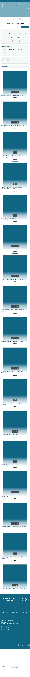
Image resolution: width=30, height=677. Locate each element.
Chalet (12, 37)
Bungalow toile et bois (23, 33)
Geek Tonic (12, 666)
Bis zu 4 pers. (11, 49)
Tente (21, 41)
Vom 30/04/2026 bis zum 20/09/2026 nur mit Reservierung (15, 0)
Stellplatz (18, 37)
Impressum (25, 666)
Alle (4, 33)
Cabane (5, 37)
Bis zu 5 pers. (20, 49)
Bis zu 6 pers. (6, 52)
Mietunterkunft (6, 41)
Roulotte (14, 41)
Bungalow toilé (12, 33)
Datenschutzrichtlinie (15, 667)
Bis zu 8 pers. (15, 52)
